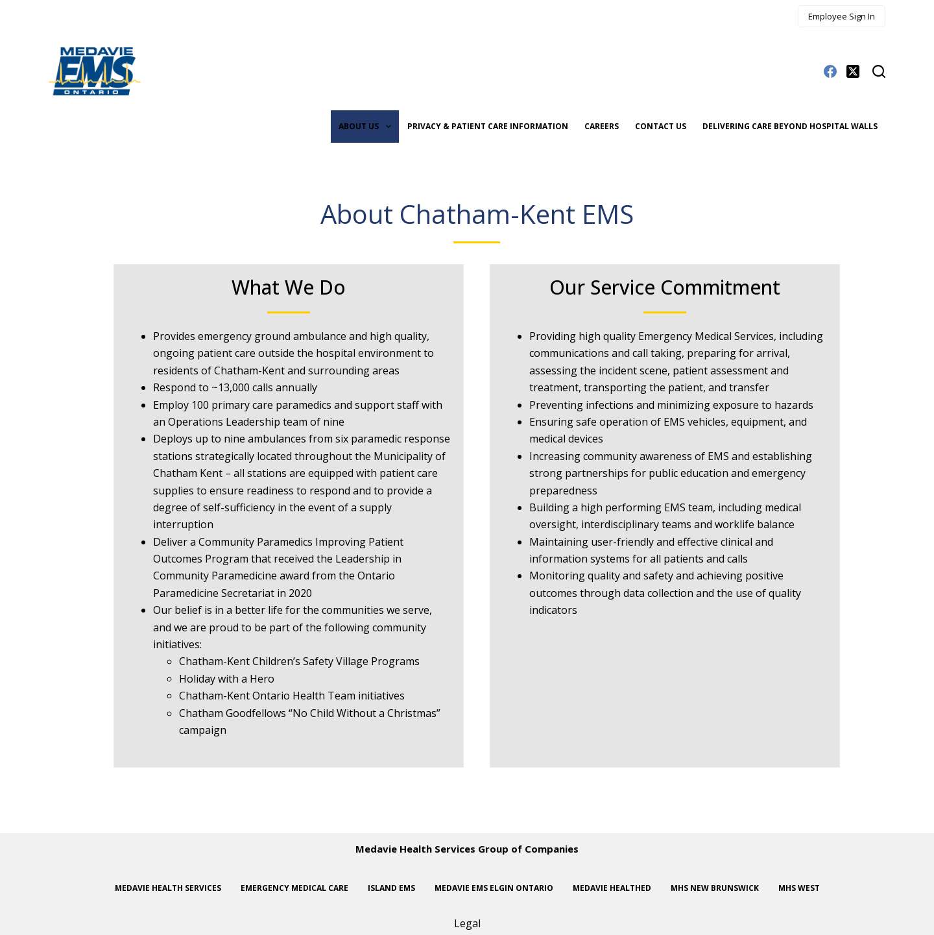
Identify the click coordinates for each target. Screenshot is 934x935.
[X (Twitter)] (852, 71)
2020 (300, 593)
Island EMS (391, 888)
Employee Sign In (841, 16)
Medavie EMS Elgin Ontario (494, 888)
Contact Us (660, 126)
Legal (467, 923)
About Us (367, 126)
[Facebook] (830, 71)
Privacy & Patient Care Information (487, 126)
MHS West (799, 888)
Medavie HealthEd (612, 888)
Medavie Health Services (168, 888)
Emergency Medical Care (294, 888)
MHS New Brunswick (715, 888)
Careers (601, 126)
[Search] (878, 71)
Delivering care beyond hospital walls (790, 126)
